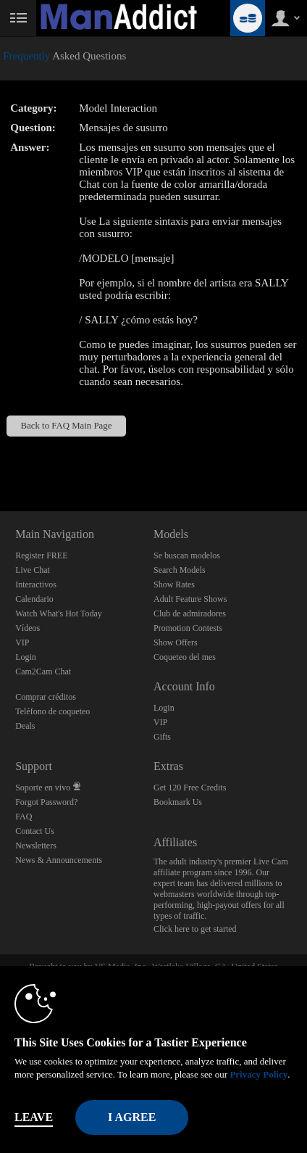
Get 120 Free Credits (190, 787)
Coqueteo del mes (185, 657)
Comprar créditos (45, 697)
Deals (25, 726)
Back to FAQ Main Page (66, 426)
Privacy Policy (258, 1074)
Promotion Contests (188, 628)
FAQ (23, 816)
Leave (33, 1117)
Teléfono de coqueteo (52, 711)
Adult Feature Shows (190, 599)
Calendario (34, 599)
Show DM (0, 457)
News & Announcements (58, 860)
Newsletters (35, 845)
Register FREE (41, 555)
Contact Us (34, 831)
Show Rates (174, 584)
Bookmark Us (178, 802)
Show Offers (176, 642)
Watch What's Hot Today (58, 613)
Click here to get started (195, 929)
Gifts (162, 737)
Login (25, 657)
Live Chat (32, 570)
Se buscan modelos (187, 555)
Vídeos (27, 628)
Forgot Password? (46, 802)
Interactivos (35, 584)
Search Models (180, 570)
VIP (22, 642)
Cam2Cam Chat (43, 671)
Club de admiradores (190, 613)
